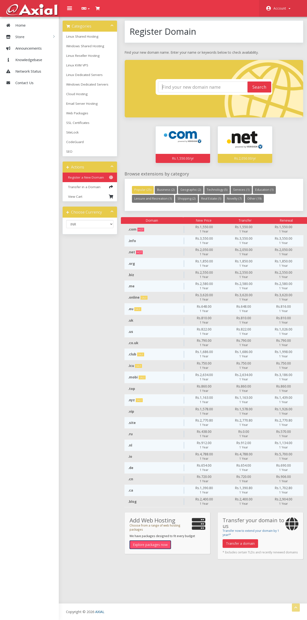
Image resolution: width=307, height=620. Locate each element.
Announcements (22, 48)
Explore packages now (153, 548)
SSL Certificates (82, 126)
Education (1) (267, 193)
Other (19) (257, 202)
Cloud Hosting (81, 97)
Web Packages (82, 117)
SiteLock (77, 136)
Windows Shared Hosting (90, 49)
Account (281, 8)
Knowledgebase (22, 59)
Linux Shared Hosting (87, 40)
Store (28, 36)
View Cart (93, 200)
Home (14, 25)
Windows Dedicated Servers (92, 88)
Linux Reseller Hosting (87, 59)
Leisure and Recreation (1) (155, 202)
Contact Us (18, 82)
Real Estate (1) (214, 202)
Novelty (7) (237, 202)
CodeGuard (80, 145)
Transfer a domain (239, 547)
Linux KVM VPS (82, 69)
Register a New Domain (93, 181)
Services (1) (244, 193)
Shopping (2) (189, 202)
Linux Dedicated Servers (89, 78)
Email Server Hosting (86, 107)
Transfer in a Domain (93, 190)
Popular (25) (145, 193)
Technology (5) (219, 193)
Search (255, 91)
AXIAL (101, 611)
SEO (74, 155)
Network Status (21, 71)
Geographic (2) (193, 193)
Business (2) (168, 193)
